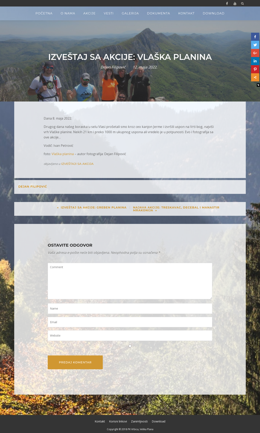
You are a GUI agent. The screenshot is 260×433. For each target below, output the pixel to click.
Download (213, 13)
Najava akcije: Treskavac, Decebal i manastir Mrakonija (176, 209)
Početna (44, 13)
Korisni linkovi (118, 421)
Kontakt (186, 13)
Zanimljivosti (139, 421)
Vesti (109, 13)
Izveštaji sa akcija (77, 164)
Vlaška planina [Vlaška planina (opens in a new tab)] (63, 154)
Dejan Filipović (113, 67)
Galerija (130, 13)
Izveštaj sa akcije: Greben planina (94, 207)
